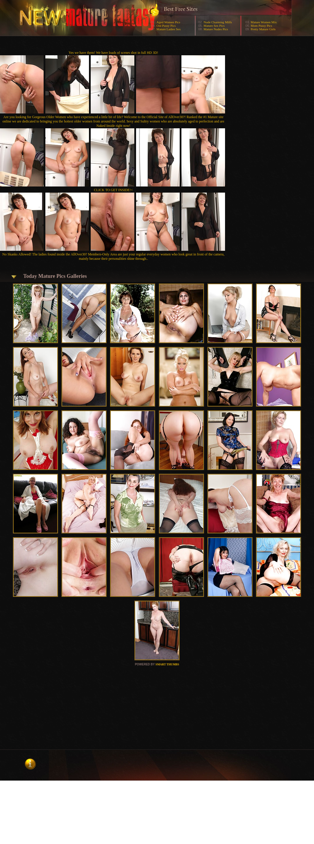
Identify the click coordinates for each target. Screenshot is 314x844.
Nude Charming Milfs (218, 22)
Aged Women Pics (168, 22)
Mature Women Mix (263, 22)
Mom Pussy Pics (261, 25)
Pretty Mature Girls (263, 29)
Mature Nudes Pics (216, 29)
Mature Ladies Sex (168, 29)
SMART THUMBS (167, 664)
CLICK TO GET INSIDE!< (113, 190)
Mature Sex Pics (214, 25)
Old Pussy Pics (166, 25)
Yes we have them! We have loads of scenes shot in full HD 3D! (113, 53)
